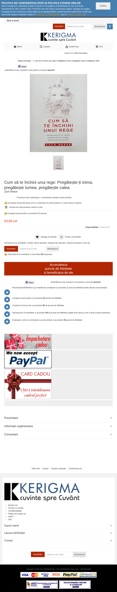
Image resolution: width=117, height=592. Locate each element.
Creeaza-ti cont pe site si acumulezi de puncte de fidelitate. (38, 305)
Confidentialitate (15, 511)
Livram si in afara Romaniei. (76, 53)
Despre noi (12, 505)
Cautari (45, 468)
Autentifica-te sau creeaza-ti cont (18, 70)
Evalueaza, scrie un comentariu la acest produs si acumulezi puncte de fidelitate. (47, 320)
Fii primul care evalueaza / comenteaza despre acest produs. (44, 197)
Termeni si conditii (15, 508)
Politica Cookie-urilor (76, 14)
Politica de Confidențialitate (48, 14)
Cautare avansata (58, 468)
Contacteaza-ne (75, 468)
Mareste (57, 112)
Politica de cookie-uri (17, 514)
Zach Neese (11, 191)
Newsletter (58, 26)
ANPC (10, 517)
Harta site (36, 468)
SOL (10, 519)
